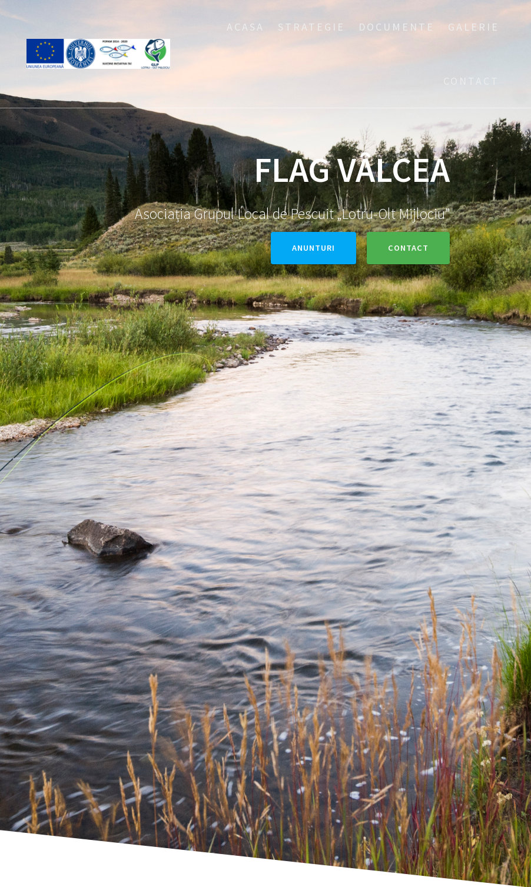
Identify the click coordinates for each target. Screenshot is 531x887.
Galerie (473, 27)
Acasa (245, 27)
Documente (396, 27)
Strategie (311, 27)
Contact (471, 81)
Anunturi (313, 247)
